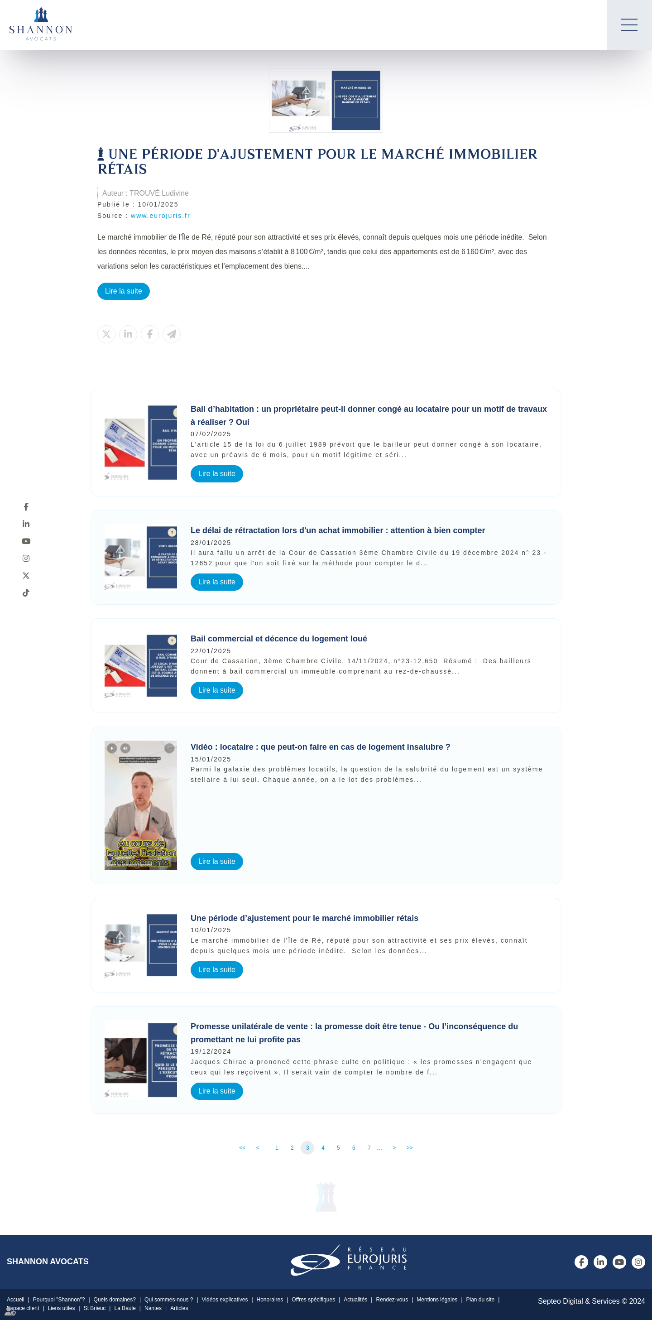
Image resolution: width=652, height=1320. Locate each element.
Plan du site (480, 1299)
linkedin (26, 523)
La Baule (124, 1308)
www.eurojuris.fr (161, 215)
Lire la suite (123, 291)
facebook (26, 506)
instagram (26, 558)
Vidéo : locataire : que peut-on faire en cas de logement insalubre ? (321, 747)
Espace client (23, 1308)
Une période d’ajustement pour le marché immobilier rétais (304, 918)
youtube (26, 541)
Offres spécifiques (313, 1299)
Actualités (355, 1299)
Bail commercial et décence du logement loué (280, 638)
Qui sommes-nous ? (168, 1299)
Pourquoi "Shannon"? (59, 1299)
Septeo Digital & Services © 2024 (591, 1301)
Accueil (15, 1299)
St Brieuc (95, 1308)
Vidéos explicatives (225, 1299)
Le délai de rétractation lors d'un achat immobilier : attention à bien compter (338, 530)
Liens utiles (61, 1308)
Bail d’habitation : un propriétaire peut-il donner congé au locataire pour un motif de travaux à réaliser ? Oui (369, 416)
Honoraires (270, 1299)
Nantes (153, 1308)
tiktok (26, 592)
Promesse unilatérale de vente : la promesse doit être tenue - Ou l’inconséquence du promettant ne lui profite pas (354, 1033)
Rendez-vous (392, 1299)
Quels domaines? (115, 1299)
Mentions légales (437, 1299)
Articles (179, 1308)
